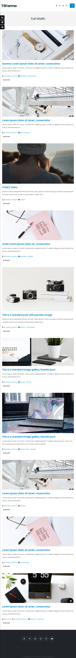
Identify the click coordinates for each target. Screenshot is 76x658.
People (30, 256)
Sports (22, 327)
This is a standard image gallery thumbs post (28, 369)
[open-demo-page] (2, 27)
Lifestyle (23, 76)
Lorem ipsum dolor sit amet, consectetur (26, 120)
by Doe (8, 619)
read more (6, 80)
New (21, 133)
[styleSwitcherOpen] (2, 17)
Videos (22, 200)
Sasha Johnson (11, 76)
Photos (28, 382)
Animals (27, 133)
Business (23, 256)
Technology (31, 76)
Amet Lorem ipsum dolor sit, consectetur (26, 244)
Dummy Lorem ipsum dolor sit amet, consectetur (31, 63)
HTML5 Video (9, 187)
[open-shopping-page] (2, 22)
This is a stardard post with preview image (27, 315)
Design (22, 382)
